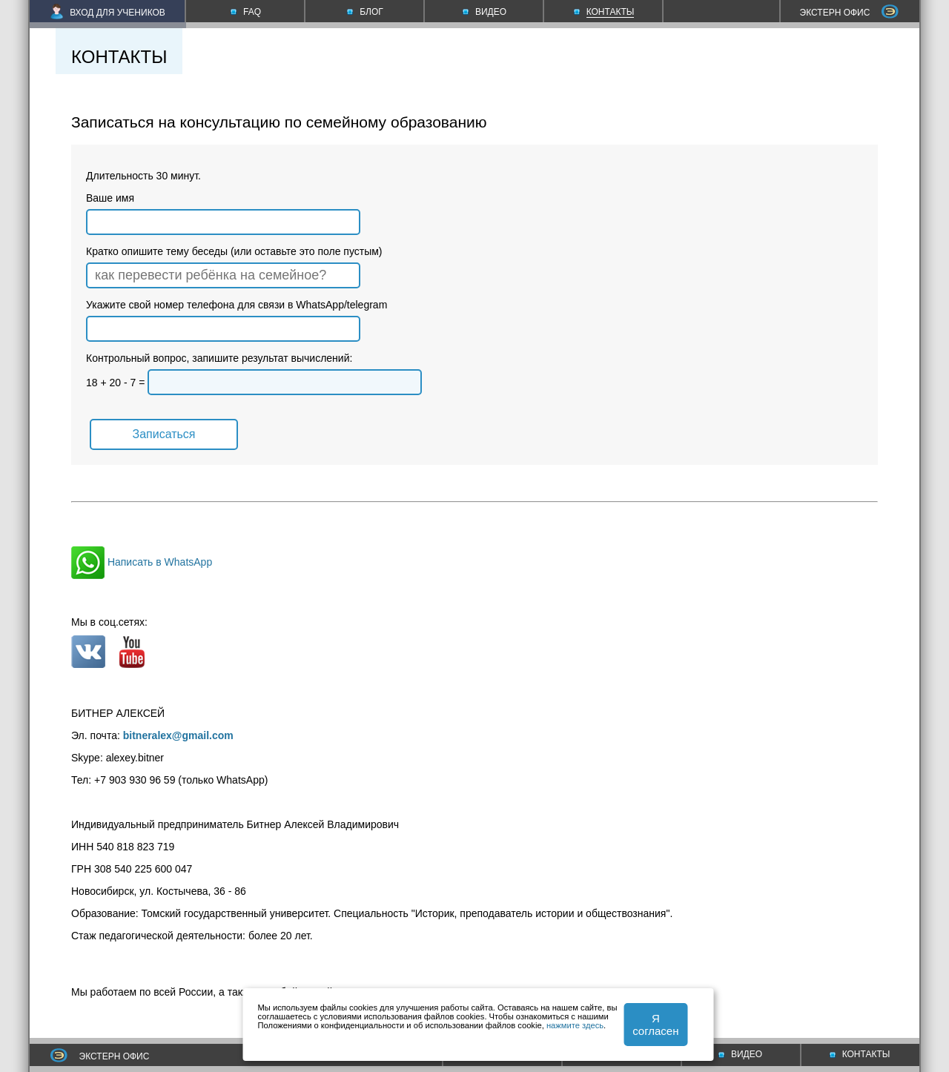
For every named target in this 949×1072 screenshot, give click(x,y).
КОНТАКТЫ (860, 1054)
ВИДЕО (740, 1054)
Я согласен (655, 1024)
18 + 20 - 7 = (254, 382)
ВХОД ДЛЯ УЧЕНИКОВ (107, 12)
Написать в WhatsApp (141, 562)
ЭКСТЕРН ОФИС (849, 12)
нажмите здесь (575, 1025)
